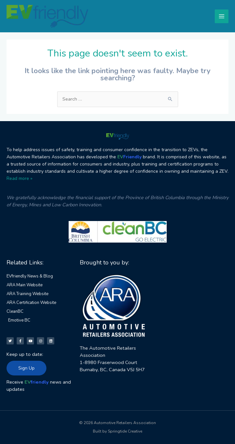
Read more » (19, 178)
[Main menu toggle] (221, 16)
